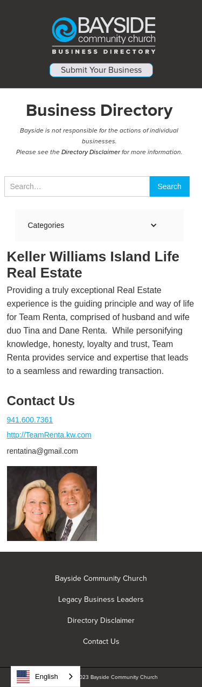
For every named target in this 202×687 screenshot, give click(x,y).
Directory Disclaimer (90, 152)
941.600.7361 (30, 419)
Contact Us (101, 641)
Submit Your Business (101, 70)
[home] (101, 31)
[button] (94, 225)
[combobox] (45, 676)
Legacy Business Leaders (101, 599)
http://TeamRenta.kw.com (49, 435)
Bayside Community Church (101, 578)
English (37, 676)
